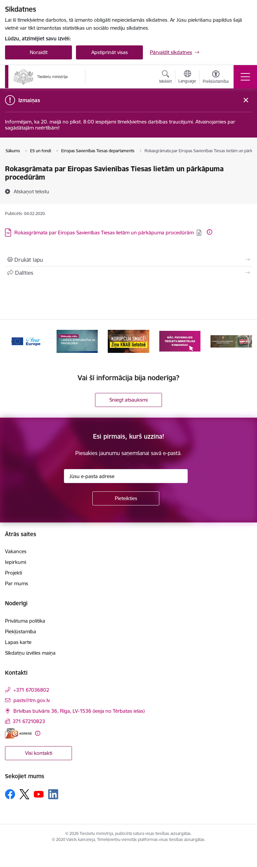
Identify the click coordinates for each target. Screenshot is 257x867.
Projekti (13, 573)
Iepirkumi (15, 562)
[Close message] (246, 100)
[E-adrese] (18, 733)
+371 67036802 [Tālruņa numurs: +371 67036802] (31, 690)
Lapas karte (18, 642)
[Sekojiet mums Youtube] (39, 794)
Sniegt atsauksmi (128, 400)
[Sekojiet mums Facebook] (10, 794)
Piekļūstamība (20, 631)
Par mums (16, 583)
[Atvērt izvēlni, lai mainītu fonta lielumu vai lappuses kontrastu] (215, 78)
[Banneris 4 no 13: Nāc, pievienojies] (180, 341)
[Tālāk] (244, 341)
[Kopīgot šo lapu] (128, 272)
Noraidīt (39, 52)
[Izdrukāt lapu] (128, 259)
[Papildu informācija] (209, 232)
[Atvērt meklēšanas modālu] (165, 78)
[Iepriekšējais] (13, 341)
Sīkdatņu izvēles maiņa (30, 653)
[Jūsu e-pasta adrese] (126, 476)
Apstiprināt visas (109, 52)
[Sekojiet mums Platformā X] (24, 794)
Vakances (15, 551)
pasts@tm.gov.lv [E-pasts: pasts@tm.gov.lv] (31, 700)
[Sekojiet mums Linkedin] (53, 794)
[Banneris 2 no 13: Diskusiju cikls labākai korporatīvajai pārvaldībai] (77, 341)
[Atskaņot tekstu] (31, 191)
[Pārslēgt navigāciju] (245, 76)
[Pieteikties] (125, 498)
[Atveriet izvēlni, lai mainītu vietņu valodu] (187, 77)
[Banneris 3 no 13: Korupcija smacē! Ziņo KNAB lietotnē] (128, 341)
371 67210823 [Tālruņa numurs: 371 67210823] (29, 721)
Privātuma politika (25, 621)
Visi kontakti (38, 753)
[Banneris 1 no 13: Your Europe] (26, 341)
